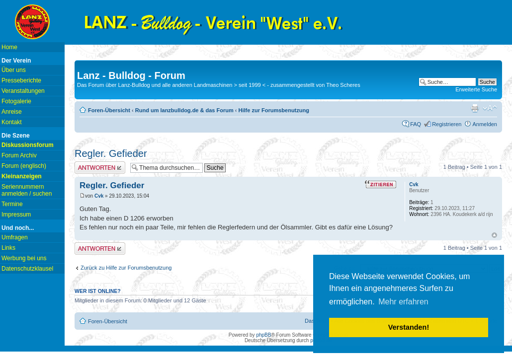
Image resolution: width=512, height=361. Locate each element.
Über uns (13, 70)
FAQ (415, 124)
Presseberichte (21, 80)
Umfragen (14, 237)
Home (9, 47)
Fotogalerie (16, 101)
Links (8, 247)
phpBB (263, 335)
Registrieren (446, 124)
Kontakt (11, 122)
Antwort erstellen (100, 167)
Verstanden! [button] (408, 327)
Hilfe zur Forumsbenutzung (274, 110)
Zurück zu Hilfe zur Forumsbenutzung (126, 268)
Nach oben (494, 235)
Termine (12, 204)
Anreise (11, 111)
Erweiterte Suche (476, 89)
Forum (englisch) (23, 165)
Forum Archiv (19, 155)
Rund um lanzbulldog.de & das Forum (184, 110)
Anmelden (484, 124)
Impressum (16, 214)
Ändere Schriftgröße (490, 108)
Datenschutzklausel (27, 268)
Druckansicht (474, 108)
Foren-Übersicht (109, 110)
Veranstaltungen (23, 90)
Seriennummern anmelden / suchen (26, 190)
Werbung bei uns (24, 258)
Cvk (98, 196)
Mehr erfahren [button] (403, 301)
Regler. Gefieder (111, 153)
